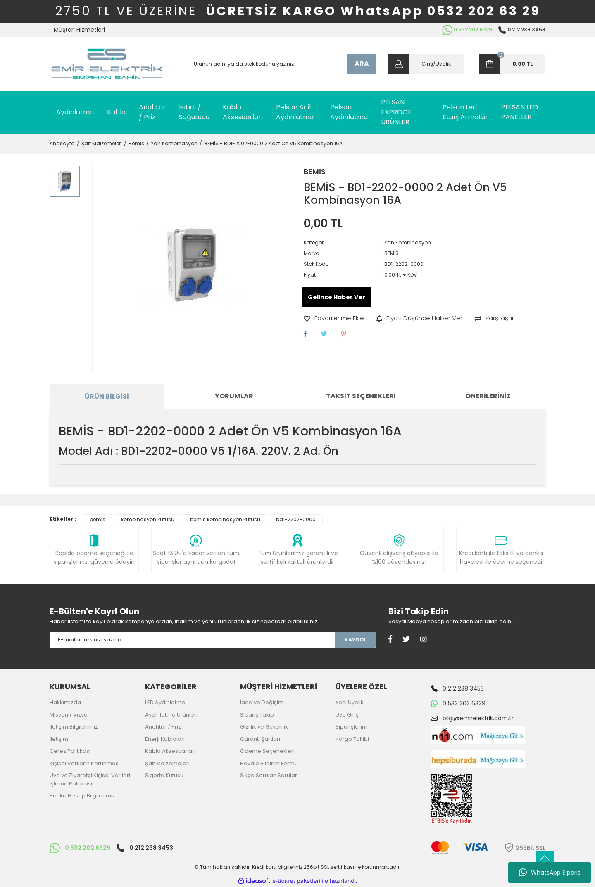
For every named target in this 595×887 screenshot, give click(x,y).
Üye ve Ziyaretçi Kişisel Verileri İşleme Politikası (90, 779)
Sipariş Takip (257, 715)
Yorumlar (234, 396)
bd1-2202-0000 (296, 519)
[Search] (276, 64)
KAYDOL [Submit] (356, 639)
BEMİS (315, 171)
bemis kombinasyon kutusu (225, 519)
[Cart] (512, 64)
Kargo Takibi (352, 739)
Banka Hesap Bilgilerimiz (82, 795)
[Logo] (106, 63)
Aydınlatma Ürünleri (171, 715)
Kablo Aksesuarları (170, 751)
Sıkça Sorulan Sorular (268, 775)
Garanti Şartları (260, 739)
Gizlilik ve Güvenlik (264, 727)
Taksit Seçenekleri (361, 396)
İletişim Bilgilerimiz (74, 727)
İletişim (59, 739)
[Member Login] (426, 64)
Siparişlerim (351, 727)
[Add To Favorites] (334, 318)
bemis (97, 519)
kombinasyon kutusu (147, 519)
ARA (362, 64)
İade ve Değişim (261, 702)
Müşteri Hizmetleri (79, 30)
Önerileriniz (488, 396)
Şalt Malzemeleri (167, 763)
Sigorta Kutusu (164, 775)
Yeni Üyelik (350, 702)
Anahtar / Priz (163, 727)
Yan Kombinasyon (407, 242)
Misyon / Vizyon (70, 715)
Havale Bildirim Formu (269, 763)
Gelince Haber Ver (336, 297)
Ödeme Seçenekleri (267, 751)
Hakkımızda (65, 702)
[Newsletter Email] (192, 640)
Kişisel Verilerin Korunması (85, 763)
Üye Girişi (348, 715)
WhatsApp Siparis (550, 872)
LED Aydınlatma (165, 702)
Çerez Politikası (70, 751)
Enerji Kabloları (165, 739)
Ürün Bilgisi (107, 396)
